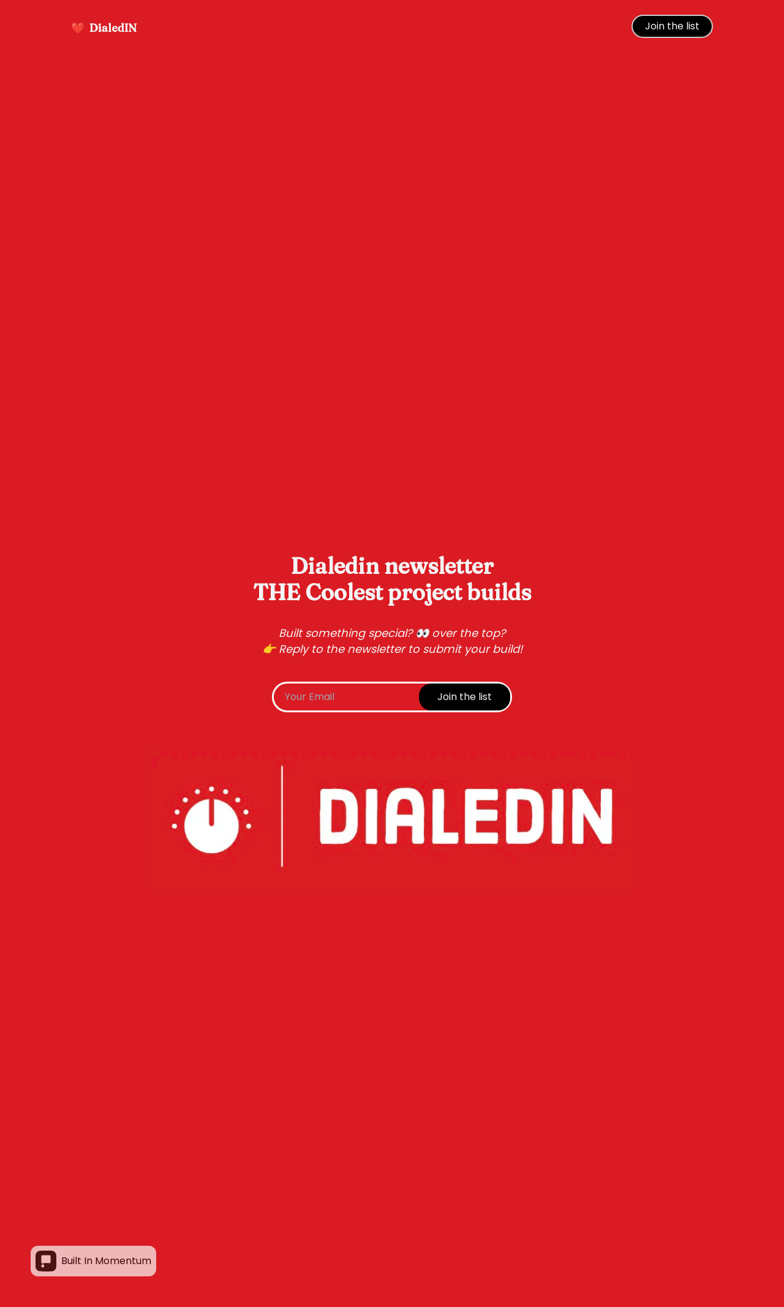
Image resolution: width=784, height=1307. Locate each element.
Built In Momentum (93, 1261)
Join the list (672, 26)
